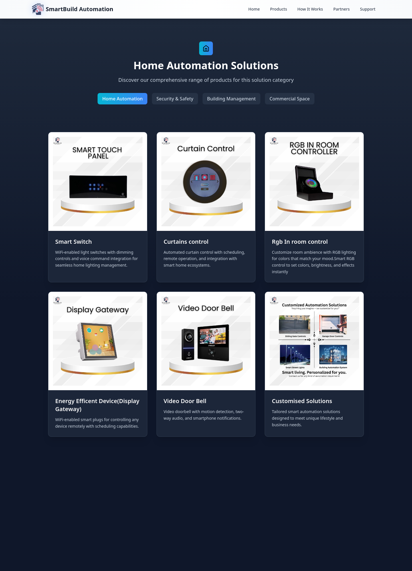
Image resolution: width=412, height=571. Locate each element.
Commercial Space (290, 99)
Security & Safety (175, 99)
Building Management (231, 99)
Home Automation (122, 99)
